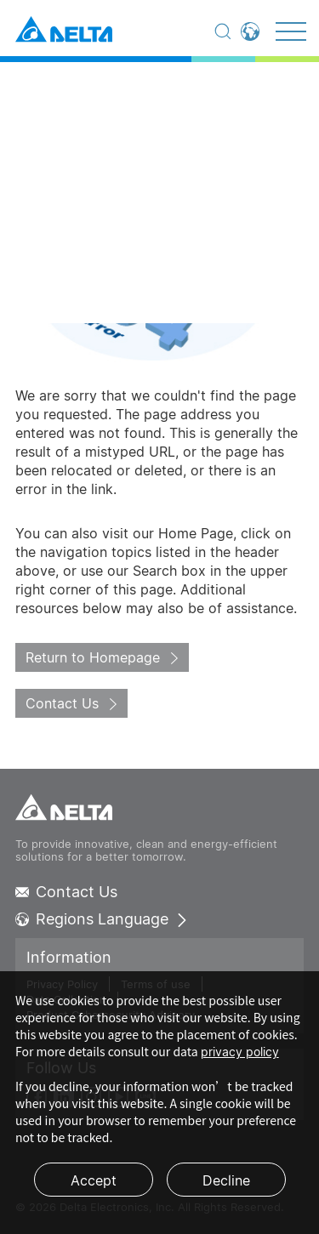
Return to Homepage (93, 657)
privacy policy (240, 1051)
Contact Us (62, 703)
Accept (94, 1180)
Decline (226, 1180)
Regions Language (102, 919)
